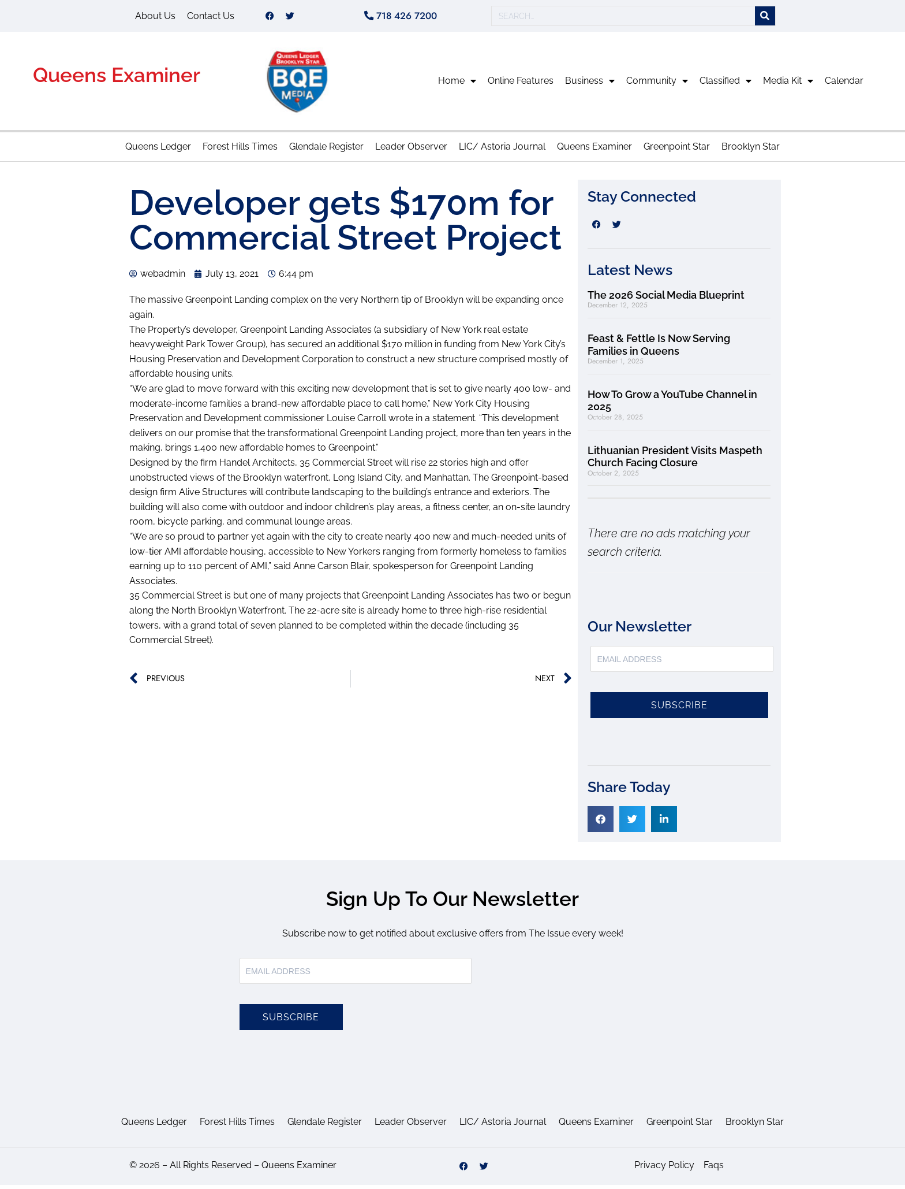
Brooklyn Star (750, 150)
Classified (725, 85)
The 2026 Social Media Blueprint (666, 299)
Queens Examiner (116, 79)
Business (590, 85)
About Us (155, 17)
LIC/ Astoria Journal (502, 150)
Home (457, 85)
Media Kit (788, 85)
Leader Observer (411, 150)
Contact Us (210, 17)
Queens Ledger (158, 150)
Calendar (844, 84)
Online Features (521, 84)
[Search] (765, 18)
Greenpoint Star (677, 150)
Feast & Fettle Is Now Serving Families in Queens (659, 348)
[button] (601, 823)
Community (657, 85)
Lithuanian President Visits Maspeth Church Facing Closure (675, 460)
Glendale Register (326, 150)
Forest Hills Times (240, 150)
